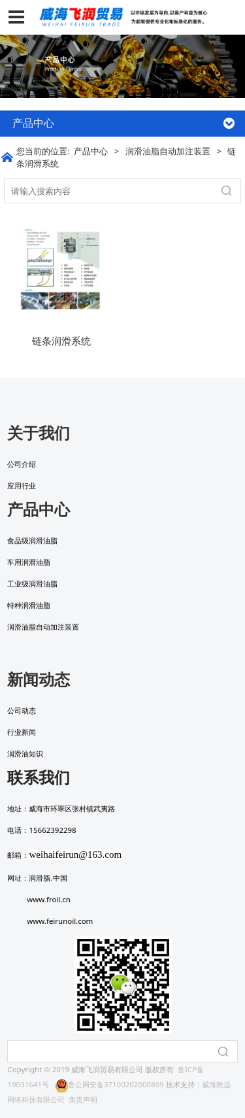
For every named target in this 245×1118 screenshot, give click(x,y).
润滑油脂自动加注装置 (167, 151)
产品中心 (91, 151)
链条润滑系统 (61, 340)
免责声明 (83, 1099)
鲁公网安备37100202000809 (109, 1084)
